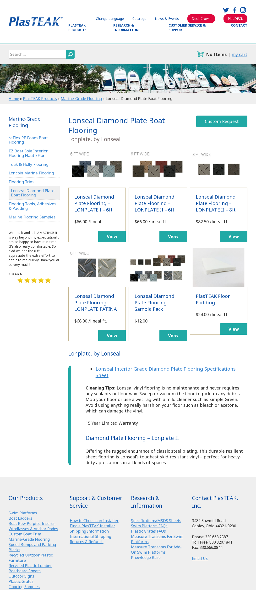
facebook (234, 10)
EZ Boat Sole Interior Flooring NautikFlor (28, 153)
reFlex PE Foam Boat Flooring (28, 140)
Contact (239, 25)
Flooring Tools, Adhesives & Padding (32, 206)
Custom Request (222, 121)
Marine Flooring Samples (32, 217)
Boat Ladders (20, 518)
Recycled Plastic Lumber (30, 565)
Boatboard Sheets (25, 570)
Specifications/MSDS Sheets (156, 520)
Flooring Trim (21, 181)
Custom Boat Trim (25, 534)
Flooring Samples (24, 586)
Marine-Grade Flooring (81, 98)
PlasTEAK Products (77, 27)
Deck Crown (201, 18)
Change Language (110, 18)
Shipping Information (89, 531)
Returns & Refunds (86, 541)
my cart (239, 54)
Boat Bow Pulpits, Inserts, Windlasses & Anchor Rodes (33, 526)
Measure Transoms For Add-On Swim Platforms (156, 549)
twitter (226, 10)
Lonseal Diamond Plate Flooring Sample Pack (158, 267)
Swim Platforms (23, 513)
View (112, 236)
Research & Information (126, 27)
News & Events (167, 18)
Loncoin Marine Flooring (31, 173)
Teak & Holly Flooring (29, 164)
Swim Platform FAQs (149, 526)
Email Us (200, 558)
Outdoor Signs (21, 576)
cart (200, 54)
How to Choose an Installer (94, 520)
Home (14, 98)
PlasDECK (235, 18)
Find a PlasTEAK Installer (92, 526)
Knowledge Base (146, 557)
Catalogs (139, 18)
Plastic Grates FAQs (148, 531)
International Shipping (90, 536)
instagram (243, 10)
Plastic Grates (21, 581)
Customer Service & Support (187, 27)
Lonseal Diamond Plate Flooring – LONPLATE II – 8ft (218, 168)
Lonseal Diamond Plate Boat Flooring (32, 193)
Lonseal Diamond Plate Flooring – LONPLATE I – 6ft (97, 168)
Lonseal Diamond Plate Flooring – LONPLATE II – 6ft (158, 168)
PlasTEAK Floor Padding (218, 267)
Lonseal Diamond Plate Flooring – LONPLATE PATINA (97, 267)
